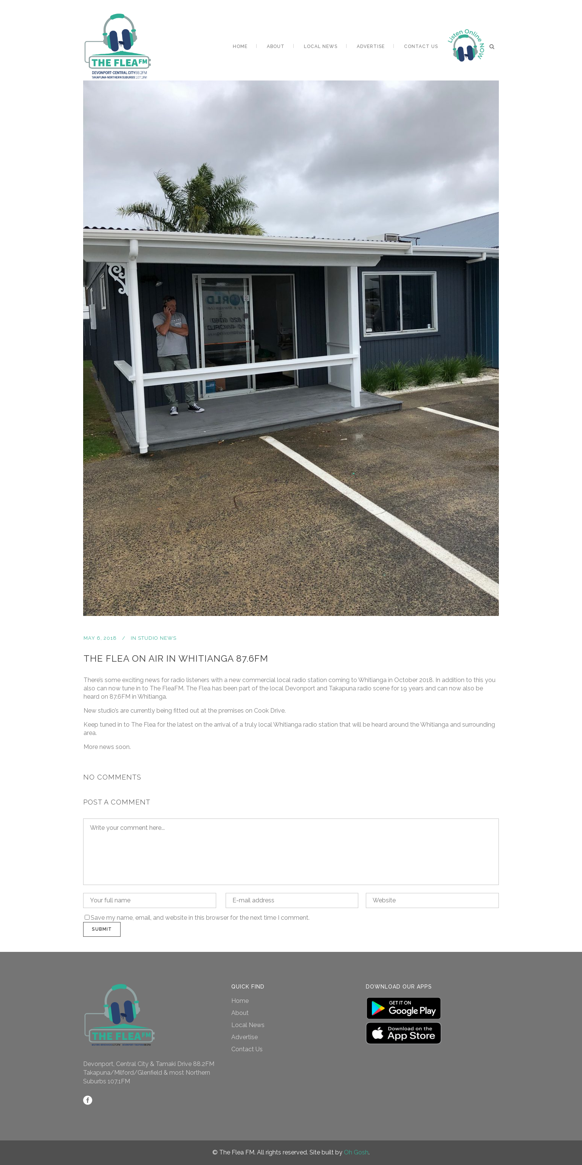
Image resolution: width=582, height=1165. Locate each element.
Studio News (157, 638)
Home (240, 1000)
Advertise (244, 1037)
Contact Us (247, 1049)
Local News (248, 1025)
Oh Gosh (356, 1152)
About (240, 1012)
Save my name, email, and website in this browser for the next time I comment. (200, 917)
